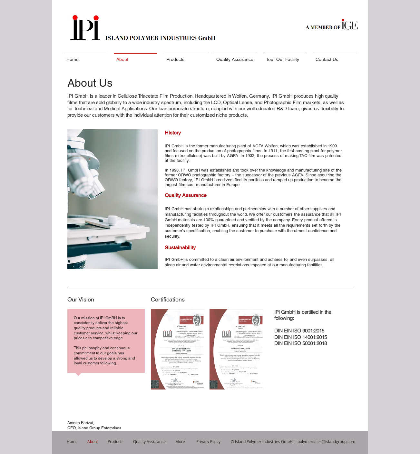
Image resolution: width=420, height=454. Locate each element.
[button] (178, 349)
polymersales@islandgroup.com (326, 441)
